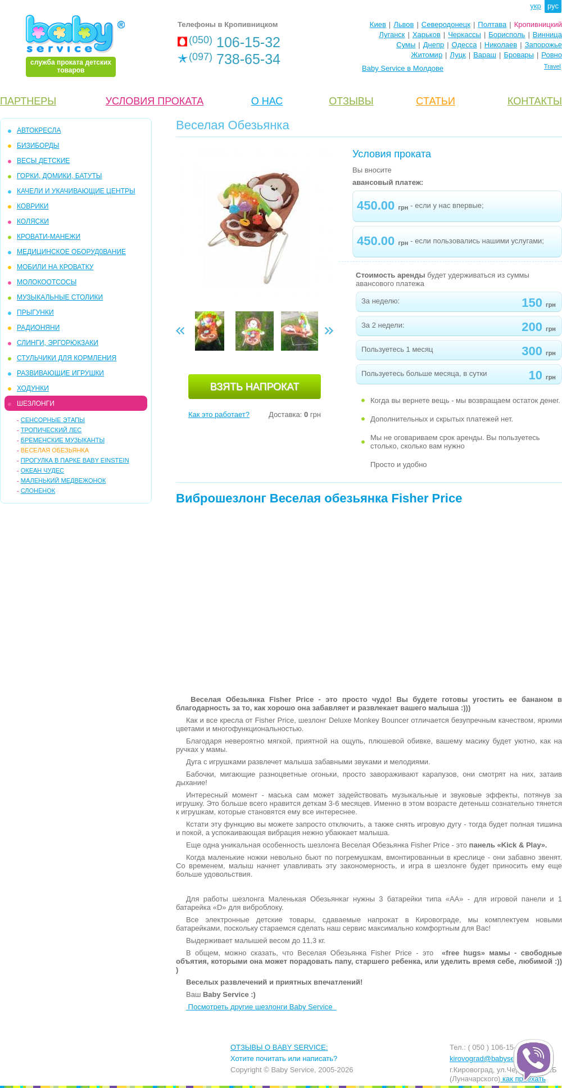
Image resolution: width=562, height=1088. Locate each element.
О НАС (267, 101)
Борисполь (506, 34)
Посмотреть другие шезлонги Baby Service (261, 1007)
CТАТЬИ (435, 101)
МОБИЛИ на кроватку (55, 267)
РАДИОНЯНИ (38, 328)
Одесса (464, 44)
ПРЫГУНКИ (35, 312)
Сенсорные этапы (53, 419)
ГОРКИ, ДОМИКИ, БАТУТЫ (59, 176)
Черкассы (464, 34)
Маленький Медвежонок (63, 480)
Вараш (484, 55)
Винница (547, 34)
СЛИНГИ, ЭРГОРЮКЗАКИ (57, 343)
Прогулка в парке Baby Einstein (75, 460)
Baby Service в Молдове (402, 68)
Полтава (492, 24)
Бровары (519, 55)
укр (535, 6)
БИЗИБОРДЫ (38, 145)
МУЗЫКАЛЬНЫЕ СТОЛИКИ (60, 297)
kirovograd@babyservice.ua (495, 1058)
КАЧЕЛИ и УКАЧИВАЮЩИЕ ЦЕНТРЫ (76, 191)
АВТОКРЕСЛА (39, 130)
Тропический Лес (51, 430)
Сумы (405, 44)
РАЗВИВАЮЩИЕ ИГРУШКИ (60, 373)
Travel (552, 66)
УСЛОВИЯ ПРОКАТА (155, 101)
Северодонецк (446, 24)
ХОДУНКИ (33, 388)
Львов (403, 24)
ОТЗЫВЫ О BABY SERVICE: (279, 1047)
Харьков (427, 34)
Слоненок (38, 490)
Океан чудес (42, 470)
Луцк (458, 55)
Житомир (426, 55)
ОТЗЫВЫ (351, 101)
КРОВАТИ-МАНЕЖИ (48, 237)
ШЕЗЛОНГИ (36, 403)
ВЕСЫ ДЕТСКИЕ (43, 161)
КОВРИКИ (32, 206)
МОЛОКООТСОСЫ (46, 282)
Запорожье (543, 44)
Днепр (433, 44)
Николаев (500, 44)
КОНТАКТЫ (534, 101)
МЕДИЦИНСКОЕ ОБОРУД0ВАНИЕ (71, 252)
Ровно (551, 55)
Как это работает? (219, 414)
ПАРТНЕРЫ (28, 101)
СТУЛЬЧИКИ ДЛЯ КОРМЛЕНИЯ (66, 358)
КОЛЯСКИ (33, 221)
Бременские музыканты (63, 440)
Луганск (392, 34)
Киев (378, 24)
